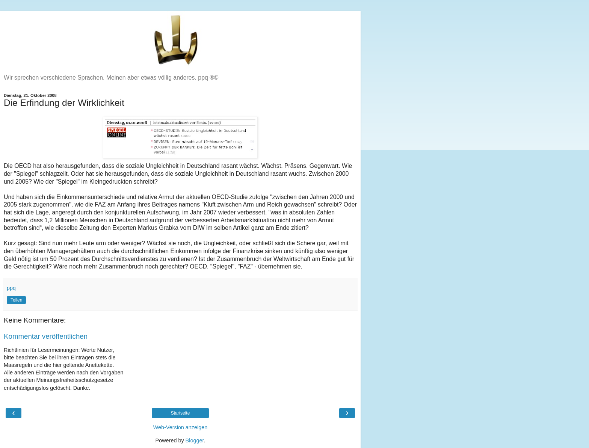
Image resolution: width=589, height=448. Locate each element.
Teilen (16, 300)
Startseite (180, 413)
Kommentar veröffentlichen (46, 336)
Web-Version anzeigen (180, 427)
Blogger (195, 440)
